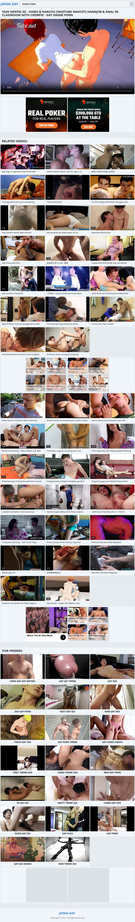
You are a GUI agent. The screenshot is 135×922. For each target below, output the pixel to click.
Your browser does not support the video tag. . (67, 56)
